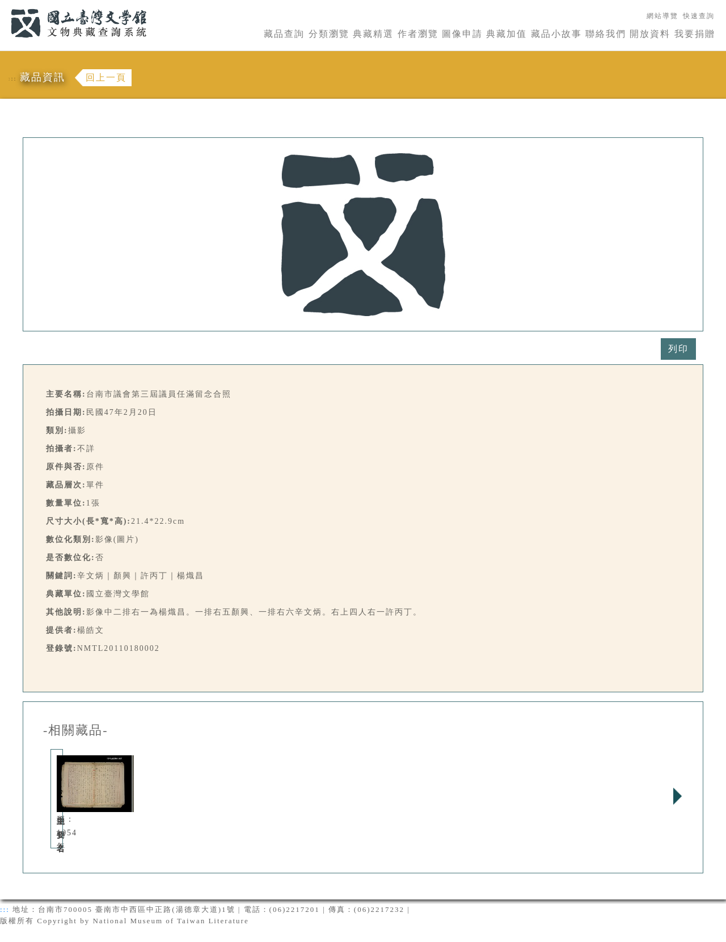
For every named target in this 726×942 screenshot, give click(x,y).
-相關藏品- (75, 730)
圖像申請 (462, 34)
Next (677, 796)
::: (4, 6)
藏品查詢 (284, 34)
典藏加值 (506, 34)
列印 (678, 349)
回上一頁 (106, 77)
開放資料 (650, 34)
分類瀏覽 (329, 34)
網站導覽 (662, 16)
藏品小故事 (556, 34)
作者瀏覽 (418, 34)
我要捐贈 (694, 34)
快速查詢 (699, 16)
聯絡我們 (605, 34)
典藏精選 (373, 34)
